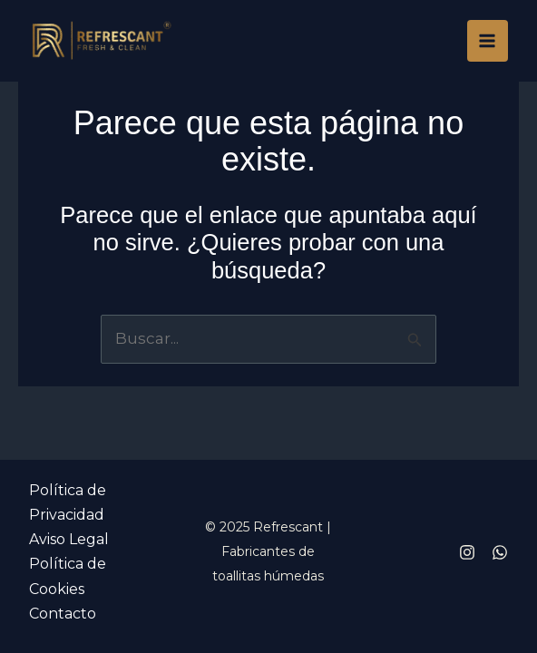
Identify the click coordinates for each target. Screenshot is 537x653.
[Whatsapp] (500, 552)
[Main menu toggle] (488, 41)
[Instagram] (467, 552)
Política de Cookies (67, 576)
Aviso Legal (69, 539)
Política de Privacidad (67, 502)
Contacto (62, 613)
